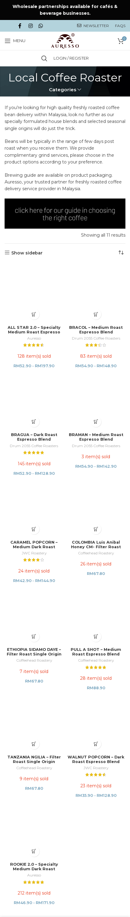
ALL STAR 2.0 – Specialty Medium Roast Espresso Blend (34, 278)
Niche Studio (109, 746)
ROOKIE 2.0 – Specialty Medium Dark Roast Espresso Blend (34, 548)
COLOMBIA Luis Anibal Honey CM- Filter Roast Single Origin (96, 386)
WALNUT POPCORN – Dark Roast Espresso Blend (96, 492)
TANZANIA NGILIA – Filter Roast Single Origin (34, 492)
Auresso (34, 284)
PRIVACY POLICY (37, 622)
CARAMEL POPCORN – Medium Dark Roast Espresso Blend (34, 386)
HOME (14, 618)
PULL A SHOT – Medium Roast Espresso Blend (96, 438)
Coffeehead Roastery (96, 392)
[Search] (44, 58)
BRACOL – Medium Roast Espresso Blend (96, 276)
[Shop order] (120, 253)
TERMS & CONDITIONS (67, 622)
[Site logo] (65, 40)
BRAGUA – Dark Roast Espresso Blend (34, 330)
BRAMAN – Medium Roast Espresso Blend (96, 330)
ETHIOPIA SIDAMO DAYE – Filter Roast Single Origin (34, 438)
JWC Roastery (34, 392)
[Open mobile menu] (15, 41)
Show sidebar (27, 252)
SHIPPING (99, 618)
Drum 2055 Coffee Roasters (96, 284)
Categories (62, 89)
